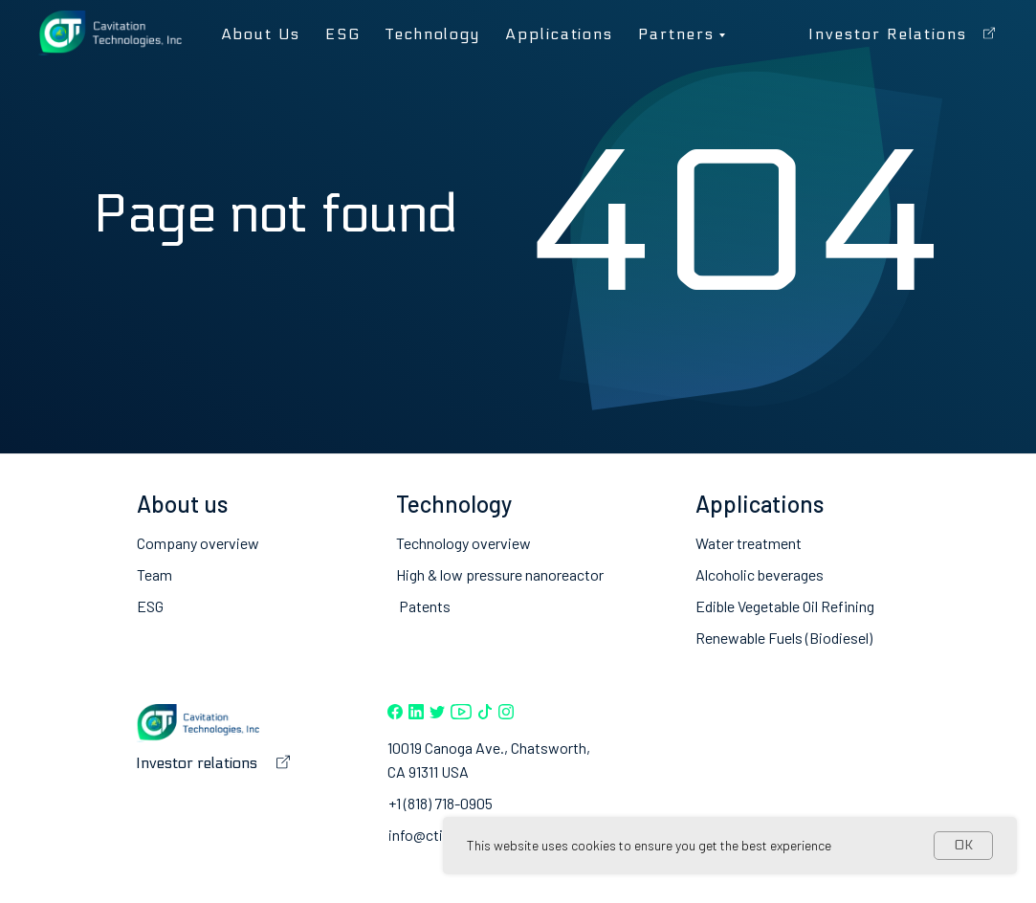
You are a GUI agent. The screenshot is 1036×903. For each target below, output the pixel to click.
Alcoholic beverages (759, 574)
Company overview (198, 543)
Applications (559, 34)
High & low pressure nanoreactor (500, 574)
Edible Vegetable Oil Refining (784, 606)
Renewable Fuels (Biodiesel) (783, 637)
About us (260, 34)
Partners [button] (676, 34)
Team (154, 574)
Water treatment (748, 543)
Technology (433, 34)
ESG (343, 34)
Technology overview (463, 543)
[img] (395, 711)
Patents (425, 606)
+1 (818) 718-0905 (440, 803)
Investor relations (887, 34)
